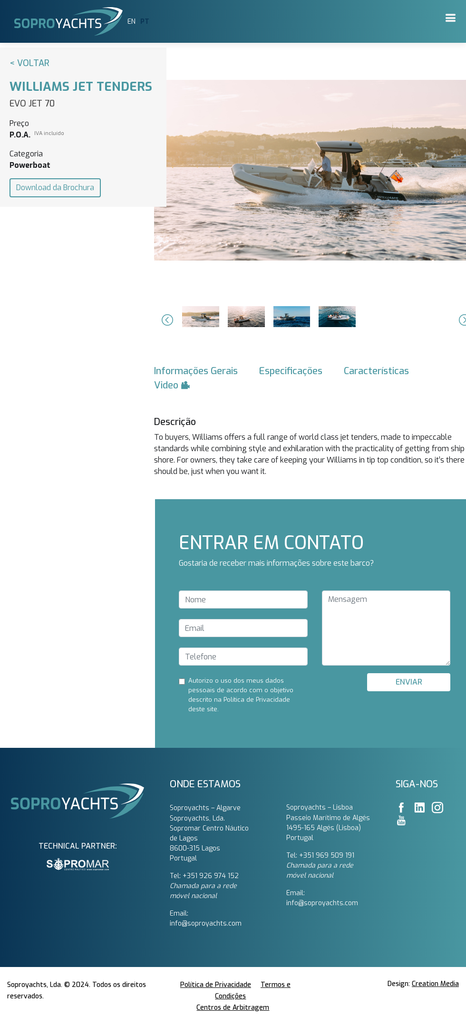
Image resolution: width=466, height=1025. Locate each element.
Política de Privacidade (215, 984)
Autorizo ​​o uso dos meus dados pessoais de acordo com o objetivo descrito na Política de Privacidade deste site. (240, 695)
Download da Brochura (55, 188)
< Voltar (29, 63)
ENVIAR (409, 682)
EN (131, 21)
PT (144, 21)
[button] (166, 320)
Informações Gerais (196, 371)
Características (376, 371)
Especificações (290, 371)
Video (172, 385)
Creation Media (435, 983)
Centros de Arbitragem (232, 1007)
